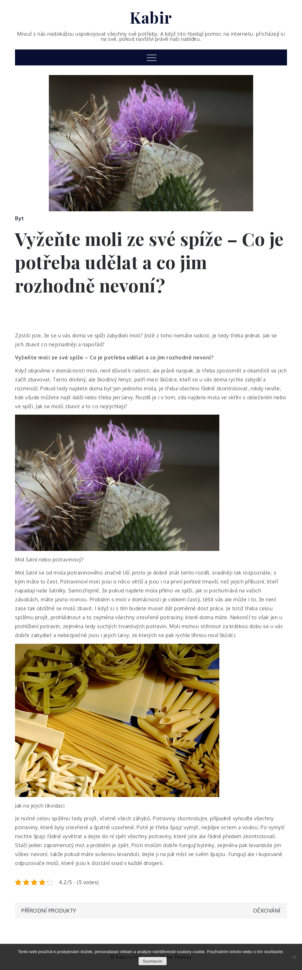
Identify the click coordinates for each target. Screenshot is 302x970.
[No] (294, 957)
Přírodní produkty (48, 910)
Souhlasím (152, 961)
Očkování (267, 910)
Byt (19, 218)
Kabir (151, 17)
